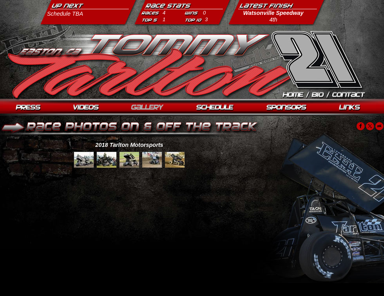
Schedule (215, 108)
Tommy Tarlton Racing (316, 58)
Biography (318, 96)
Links (350, 108)
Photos (147, 108)
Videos (86, 108)
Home (293, 96)
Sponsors (287, 108)
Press (28, 108)
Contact (349, 96)
